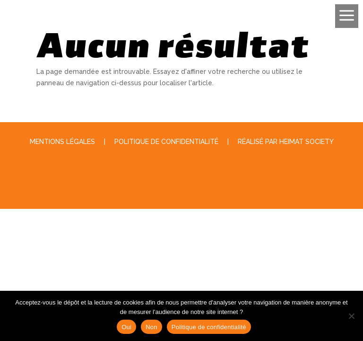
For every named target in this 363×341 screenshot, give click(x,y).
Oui (126, 327)
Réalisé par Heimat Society (286, 141)
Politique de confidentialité (209, 327)
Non (151, 327)
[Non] (351, 316)
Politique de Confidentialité (166, 141)
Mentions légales (62, 141)
